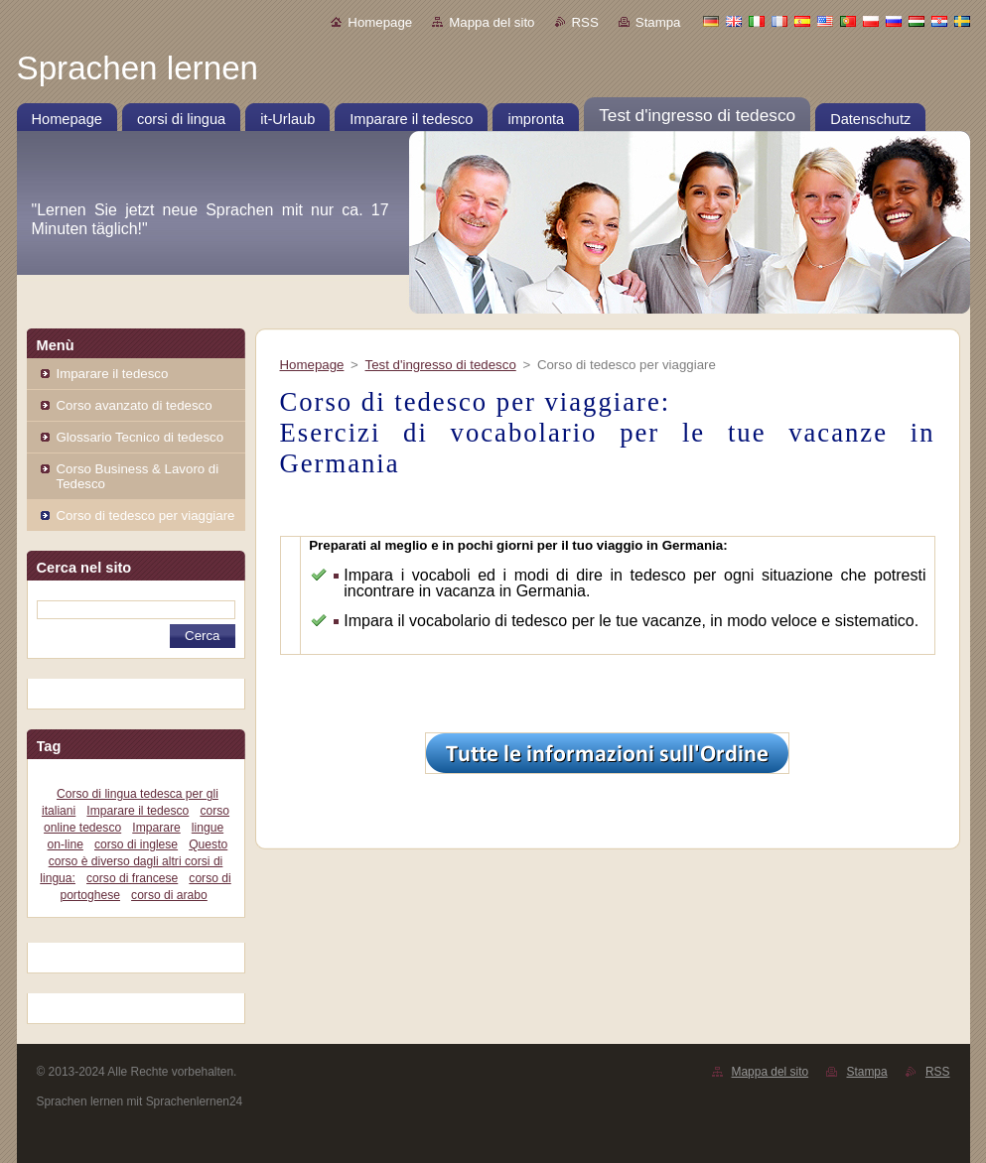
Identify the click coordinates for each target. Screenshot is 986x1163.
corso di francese (132, 878)
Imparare (156, 828)
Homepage (380, 22)
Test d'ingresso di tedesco (440, 364)
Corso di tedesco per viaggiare (146, 515)
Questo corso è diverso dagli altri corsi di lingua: (133, 861)
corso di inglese (136, 844)
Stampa (658, 22)
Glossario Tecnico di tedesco (140, 437)
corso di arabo (169, 895)
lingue (207, 828)
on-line (65, 844)
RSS (585, 22)
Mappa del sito (491, 22)
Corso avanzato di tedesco (134, 405)
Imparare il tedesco (113, 373)
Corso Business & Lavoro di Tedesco (138, 476)
